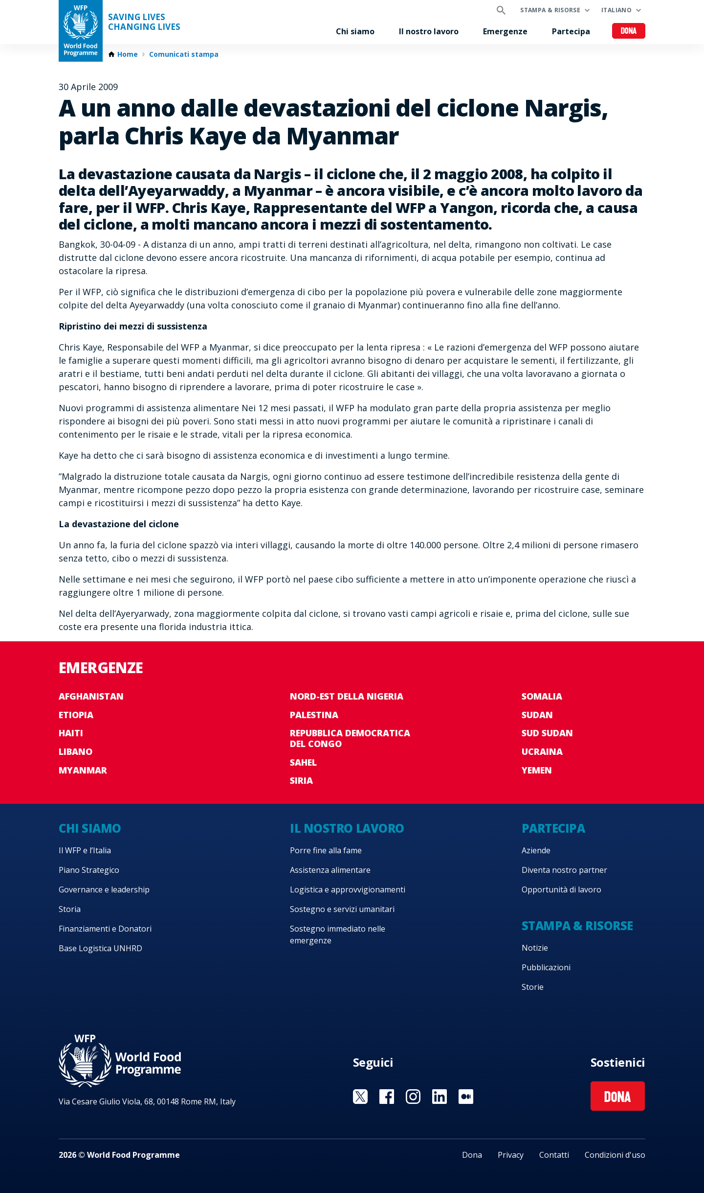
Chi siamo (355, 31)
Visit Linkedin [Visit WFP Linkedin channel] (439, 1096)
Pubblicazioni (546, 967)
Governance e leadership (104, 889)
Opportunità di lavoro (561, 889)
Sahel (303, 762)
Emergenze (505, 31)
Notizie (535, 947)
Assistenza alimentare (330, 870)
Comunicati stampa (184, 54)
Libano (75, 751)
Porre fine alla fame (326, 850)
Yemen (537, 770)
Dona (629, 31)
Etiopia (76, 715)
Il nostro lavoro (429, 31)
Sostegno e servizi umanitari (342, 909)
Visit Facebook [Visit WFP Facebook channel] (386, 1096)
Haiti (71, 733)
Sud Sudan (547, 733)
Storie (533, 987)
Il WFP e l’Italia (85, 850)
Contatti (554, 1154)
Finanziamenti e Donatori (105, 928)
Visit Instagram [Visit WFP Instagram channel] (413, 1096)
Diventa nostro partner (564, 870)
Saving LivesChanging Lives (144, 22)
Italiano (616, 10)
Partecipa (571, 31)
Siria (301, 780)
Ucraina (542, 751)
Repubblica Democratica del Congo (350, 738)
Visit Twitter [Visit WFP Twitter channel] (360, 1096)
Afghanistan (91, 696)
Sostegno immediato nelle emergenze (337, 934)
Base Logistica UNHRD (100, 948)
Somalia (542, 696)
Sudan (537, 715)
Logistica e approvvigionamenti (347, 889)
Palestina (314, 715)
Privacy (511, 1154)
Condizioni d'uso (615, 1154)
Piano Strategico (89, 870)
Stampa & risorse (550, 10)
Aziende (536, 850)
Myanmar (83, 770)
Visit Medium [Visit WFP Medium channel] (466, 1096)
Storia (70, 909)
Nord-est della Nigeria (346, 696)
